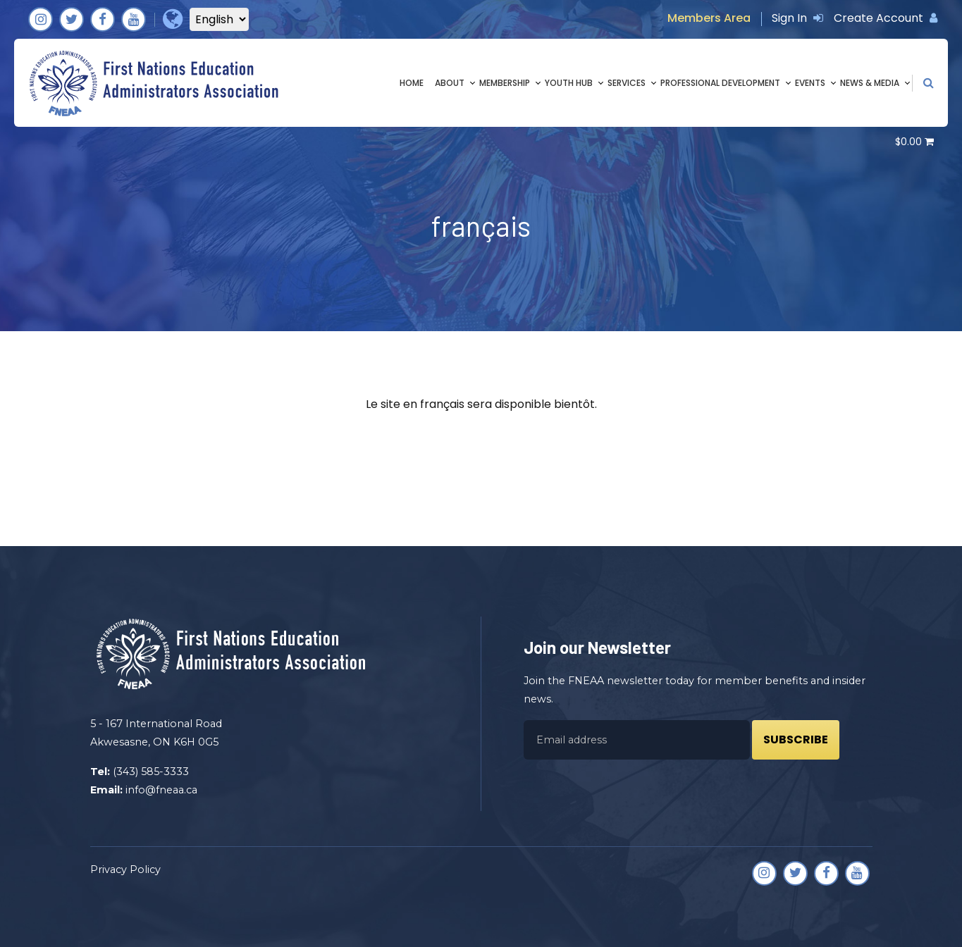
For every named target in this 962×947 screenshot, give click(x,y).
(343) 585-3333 (151, 771)
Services (627, 83)
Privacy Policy (125, 869)
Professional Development (720, 83)
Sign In (797, 18)
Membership (504, 83)
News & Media (869, 83)
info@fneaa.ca (161, 790)
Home (412, 83)
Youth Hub (569, 83)
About (449, 83)
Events (810, 83)
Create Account (885, 18)
